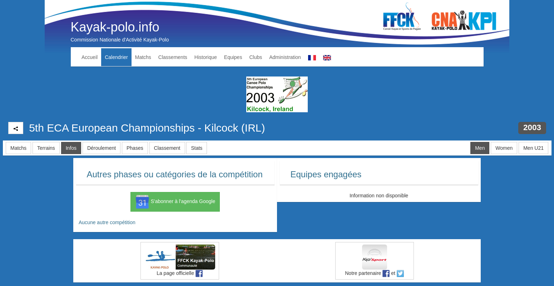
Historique (205, 57)
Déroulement (101, 148)
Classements (172, 57)
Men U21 (533, 148)
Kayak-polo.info (115, 27)
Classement (167, 148)
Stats (196, 148)
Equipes (233, 57)
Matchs (143, 57)
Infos (71, 148)
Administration (285, 57)
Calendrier (116, 57)
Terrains (46, 148)
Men (480, 148)
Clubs (255, 57)
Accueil (89, 57)
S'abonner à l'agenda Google (175, 201)
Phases (135, 148)
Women (504, 148)
